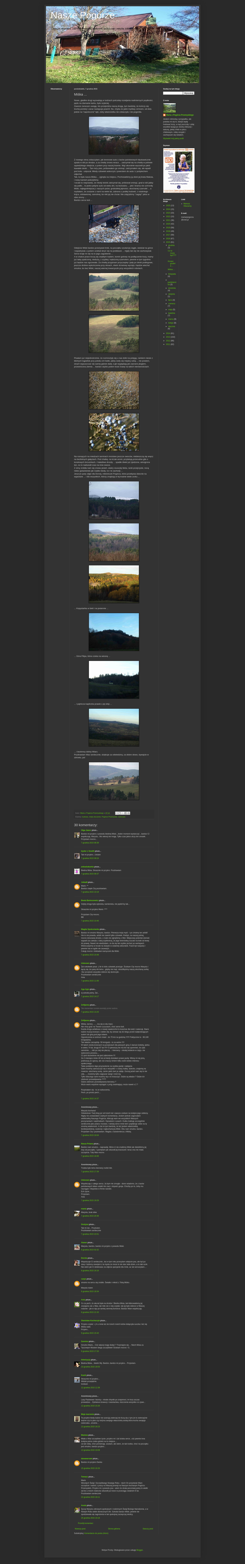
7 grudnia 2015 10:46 (90, 921)
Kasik (83, 1375)
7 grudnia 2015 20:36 (90, 1216)
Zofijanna (85, 1005)
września (172, 288)
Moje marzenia (87, 1414)
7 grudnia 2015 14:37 (90, 1098)
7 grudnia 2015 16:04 (90, 1135)
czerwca (171, 303)
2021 (168, 220)
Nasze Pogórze (83, 15)
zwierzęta (121, 817)
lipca (170, 300)
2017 (168, 235)
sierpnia (171, 294)
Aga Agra (85, 989)
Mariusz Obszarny (188, 205)
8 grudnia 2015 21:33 (90, 1312)
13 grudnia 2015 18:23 (90, 1427)
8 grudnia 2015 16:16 (90, 1270)
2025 (168, 205)
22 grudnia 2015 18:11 (90, 1497)
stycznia (171, 326)
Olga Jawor (86, 830)
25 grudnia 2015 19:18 (90, 1518)
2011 (168, 344)
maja (170, 309)
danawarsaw (86, 1458)
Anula (83, 1505)
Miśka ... (171, 269)
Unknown (85, 963)
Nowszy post (80, 1529)
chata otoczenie (95, 817)
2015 (168, 242)
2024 (168, 209)
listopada (172, 274)
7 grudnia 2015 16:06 (90, 1156)
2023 (168, 213)
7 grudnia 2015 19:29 (90, 1200)
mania (84, 1209)
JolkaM (84, 882)
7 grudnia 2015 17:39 (90, 1171)
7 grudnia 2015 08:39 (90, 843)
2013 (168, 337)
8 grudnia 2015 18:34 (90, 1291)
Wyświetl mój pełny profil (173, 138)
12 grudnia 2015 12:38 (90, 1388)
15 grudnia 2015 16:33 (90, 1468)
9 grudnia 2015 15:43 (90, 1333)
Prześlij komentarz (85, 1523)
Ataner (84, 1242)
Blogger (139, 1550)
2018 (168, 231)
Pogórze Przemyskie (109, 817)
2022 (168, 216)
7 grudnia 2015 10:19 (90, 892)
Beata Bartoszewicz (90, 900)
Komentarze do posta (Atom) (96, 1533)
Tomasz (84, 1477)
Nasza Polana (87, 1144)
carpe (83, 1279)
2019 (168, 228)
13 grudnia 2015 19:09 (90, 1450)
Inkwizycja (85, 1360)
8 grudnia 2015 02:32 (90, 1250)
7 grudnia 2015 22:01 (90, 1234)
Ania (83, 1300)
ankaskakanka (87, 867)
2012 (168, 341)
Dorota (84, 1258)
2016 (168, 238)
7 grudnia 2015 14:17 (90, 996)
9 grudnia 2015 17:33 (90, 1351)
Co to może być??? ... (172, 254)
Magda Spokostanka (90, 929)
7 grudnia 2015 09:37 (90, 874)
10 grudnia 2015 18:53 (90, 1367)
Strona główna (114, 1529)
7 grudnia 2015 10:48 (90, 955)
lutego (171, 323)
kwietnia (171, 313)
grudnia (171, 245)
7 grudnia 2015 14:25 (90, 1012)
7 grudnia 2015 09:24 (90, 858)
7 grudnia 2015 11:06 (90, 981)
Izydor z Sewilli (87, 851)
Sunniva (84, 1341)
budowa (85, 817)
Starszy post (148, 1529)
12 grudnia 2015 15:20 (90, 1406)
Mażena (84, 1435)
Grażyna (84, 1224)
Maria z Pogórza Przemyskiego (180, 115)
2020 (168, 224)
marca (171, 319)
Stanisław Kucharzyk (90, 1320)
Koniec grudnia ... (171, 263)
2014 (168, 333)
